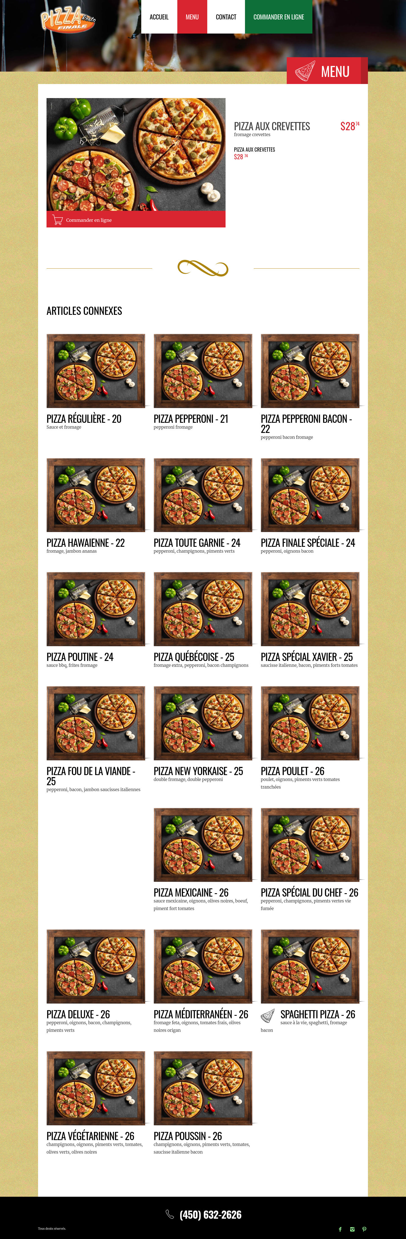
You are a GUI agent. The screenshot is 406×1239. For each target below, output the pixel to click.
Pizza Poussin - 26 (188, 1135)
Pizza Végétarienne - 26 (91, 1135)
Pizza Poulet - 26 (293, 770)
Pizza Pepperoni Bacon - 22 (307, 423)
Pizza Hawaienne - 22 (86, 542)
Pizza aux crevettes (272, 125)
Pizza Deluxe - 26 (79, 1013)
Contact (226, 16)
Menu (192, 16)
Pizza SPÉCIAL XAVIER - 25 (307, 656)
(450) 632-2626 (203, 1214)
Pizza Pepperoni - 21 (191, 418)
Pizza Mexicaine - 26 (191, 891)
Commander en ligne (278, 16)
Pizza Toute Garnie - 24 (197, 542)
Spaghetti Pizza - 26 (318, 1013)
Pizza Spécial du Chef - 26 (310, 891)
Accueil (159, 16)
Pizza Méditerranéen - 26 (201, 1013)
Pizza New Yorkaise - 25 (199, 770)
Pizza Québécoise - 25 (194, 656)
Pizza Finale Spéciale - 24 (308, 542)
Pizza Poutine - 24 (80, 656)
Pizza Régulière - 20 (84, 418)
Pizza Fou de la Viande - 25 (91, 775)
